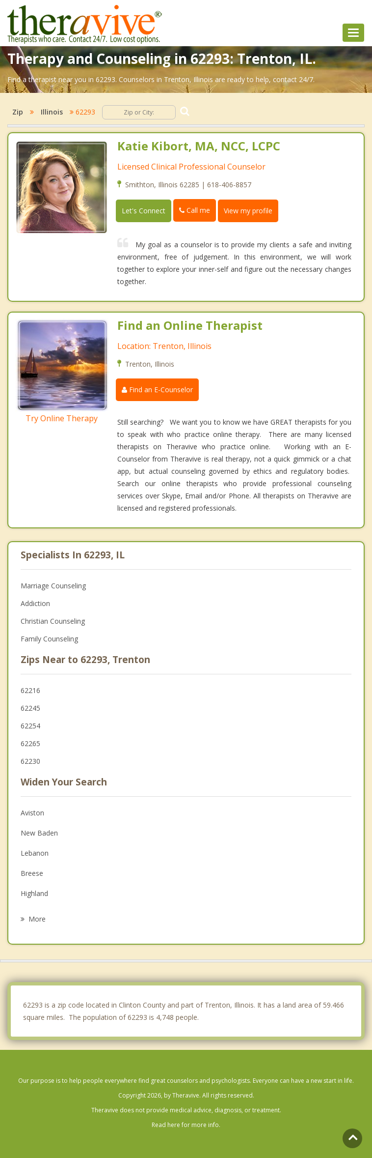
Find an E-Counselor (157, 389)
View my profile (248, 210)
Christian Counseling (53, 621)
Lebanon (35, 853)
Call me (194, 210)
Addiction (35, 603)
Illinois (52, 111)
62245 (30, 708)
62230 (30, 761)
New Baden (39, 833)
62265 (30, 743)
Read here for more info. (186, 1125)
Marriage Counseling (53, 585)
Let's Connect (143, 210)
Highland (34, 893)
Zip (17, 111)
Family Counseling (49, 638)
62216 (30, 690)
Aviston (32, 812)
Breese (32, 873)
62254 (30, 725)
